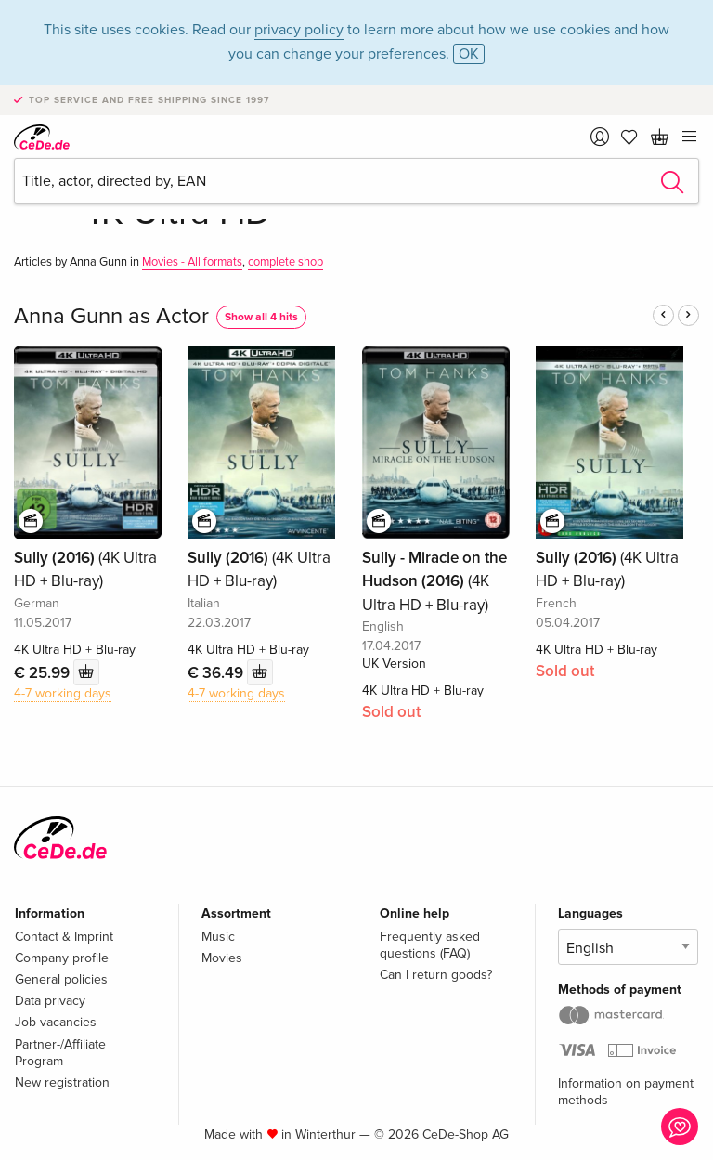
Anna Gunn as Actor (111, 316)
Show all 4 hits (261, 317)
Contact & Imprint (64, 937)
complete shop (285, 261)
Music (218, 937)
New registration (62, 1082)
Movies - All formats (192, 261)
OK (469, 54)
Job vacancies (56, 1022)
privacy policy (299, 29)
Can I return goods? (436, 975)
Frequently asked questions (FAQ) (430, 945)
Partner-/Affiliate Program (60, 1052)
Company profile (62, 958)
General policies (61, 979)
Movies (221, 958)
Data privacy (50, 1001)
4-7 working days (62, 693)
